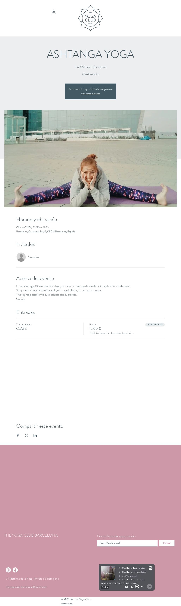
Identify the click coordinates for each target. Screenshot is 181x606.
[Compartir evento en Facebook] (18, 435)
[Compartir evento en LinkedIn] (35, 435)
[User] (53, 11)
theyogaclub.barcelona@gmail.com (26, 587)
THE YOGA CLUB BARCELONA (31, 535)
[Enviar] (166, 543)
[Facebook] (15, 570)
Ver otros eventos (90, 93)
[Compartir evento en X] (26, 435)
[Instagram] (8, 570)
